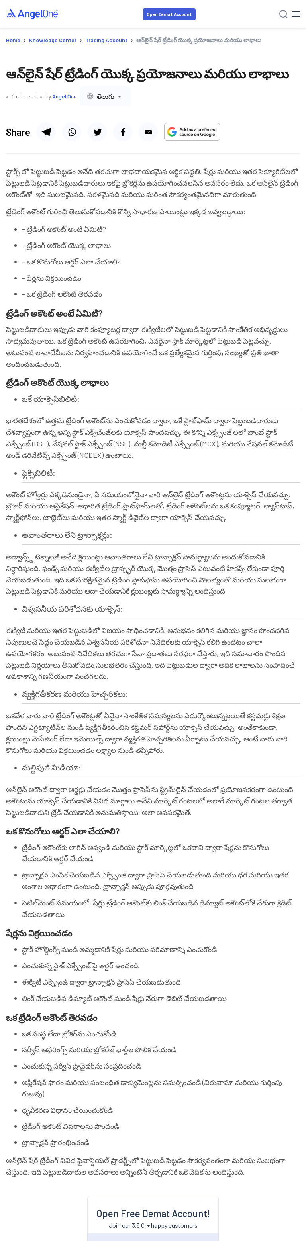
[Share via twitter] (97, 131)
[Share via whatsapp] (71, 131)
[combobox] (105, 96)
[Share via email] (148, 131)
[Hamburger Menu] (296, 14)
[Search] (283, 14)
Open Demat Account (169, 14)
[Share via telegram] (46, 131)
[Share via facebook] (122, 131)
